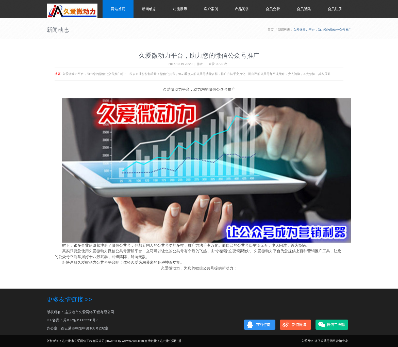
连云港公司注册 (170, 341)
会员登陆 (304, 9)
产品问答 (242, 9)
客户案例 (211, 9)
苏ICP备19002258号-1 (81, 320)
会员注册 (335, 9)
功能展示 (180, 9)
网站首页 (118, 9)
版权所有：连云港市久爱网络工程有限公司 (80, 312)
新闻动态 (149, 9)
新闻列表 (284, 29)
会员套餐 (273, 9)
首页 (271, 29)
